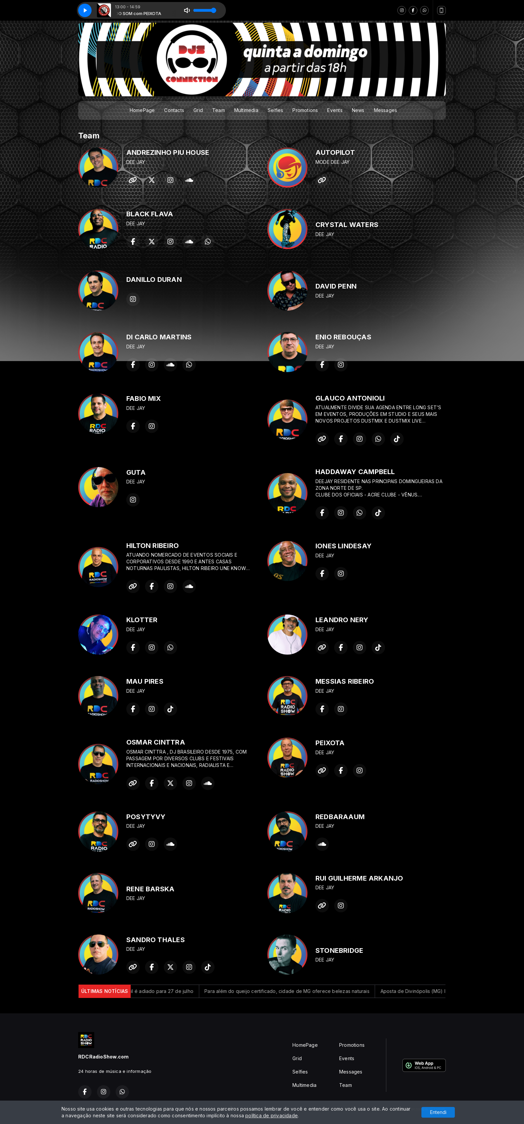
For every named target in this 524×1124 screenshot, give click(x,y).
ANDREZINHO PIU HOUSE (167, 152)
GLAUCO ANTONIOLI (350, 398)
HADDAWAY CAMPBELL (355, 472)
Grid (198, 110)
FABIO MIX (143, 399)
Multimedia (246, 110)
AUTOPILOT (335, 152)
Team (218, 110)
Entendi (438, 1112)
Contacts (174, 110)
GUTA (136, 472)
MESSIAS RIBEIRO (344, 681)
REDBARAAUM (340, 817)
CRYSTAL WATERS (346, 225)
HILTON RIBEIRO (152, 546)
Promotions (305, 110)
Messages (385, 110)
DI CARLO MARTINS (158, 337)
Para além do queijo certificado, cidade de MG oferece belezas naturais (296, 991)
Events (334, 110)
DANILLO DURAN (154, 279)
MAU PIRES (144, 681)
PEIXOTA (330, 743)
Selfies (275, 110)
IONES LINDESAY (343, 546)
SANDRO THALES (155, 940)
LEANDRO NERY (342, 620)
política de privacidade (271, 1115)
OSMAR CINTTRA (155, 742)
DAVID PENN (336, 286)
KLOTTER (141, 620)
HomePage (142, 110)
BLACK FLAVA (149, 214)
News (358, 110)
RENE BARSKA (150, 889)
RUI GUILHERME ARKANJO (359, 878)
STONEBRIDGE (339, 950)
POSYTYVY (146, 817)
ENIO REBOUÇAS (343, 337)
